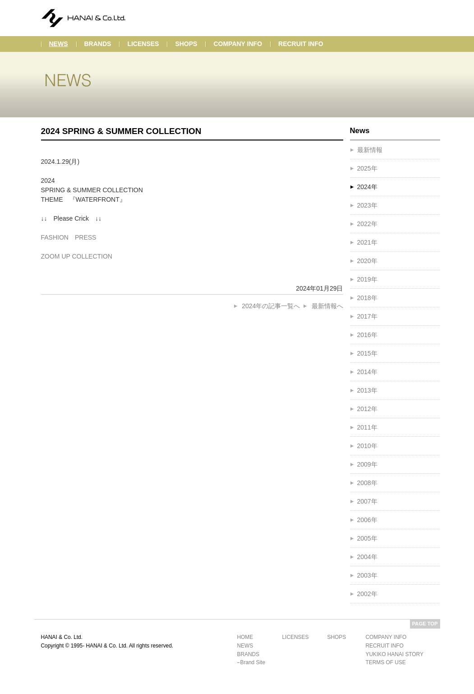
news (58, 43)
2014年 (367, 371)
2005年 (367, 538)
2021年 (367, 242)
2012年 (367, 408)
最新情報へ (327, 306)
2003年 (367, 575)
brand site (253, 662)
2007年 (367, 501)
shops (186, 43)
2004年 (367, 556)
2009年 (367, 464)
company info (237, 43)
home (245, 637)
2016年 (367, 334)
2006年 (367, 519)
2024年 (367, 186)
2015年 (367, 353)
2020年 (367, 260)
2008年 (367, 482)
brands (97, 43)
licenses (143, 43)
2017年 (367, 316)
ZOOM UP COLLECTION (76, 256)
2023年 (367, 205)
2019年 (367, 279)
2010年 (367, 445)
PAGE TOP (425, 623)
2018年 (367, 297)
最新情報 (369, 149)
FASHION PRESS (69, 237)
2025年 (367, 168)
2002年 (367, 593)
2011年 (367, 427)
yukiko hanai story (394, 654)
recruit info (300, 43)
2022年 (367, 223)
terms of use (386, 662)
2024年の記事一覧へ (271, 306)
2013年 (367, 390)
